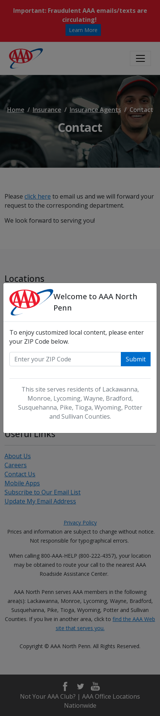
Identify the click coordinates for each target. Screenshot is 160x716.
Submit (136, 359)
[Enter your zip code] (65, 359)
